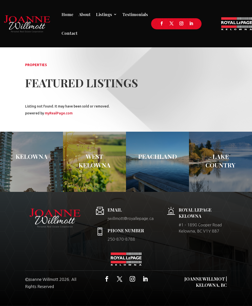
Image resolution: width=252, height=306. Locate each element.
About (85, 14)
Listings (104, 14)
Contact (70, 33)
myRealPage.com (59, 113)
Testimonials (135, 14)
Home (67, 14)
